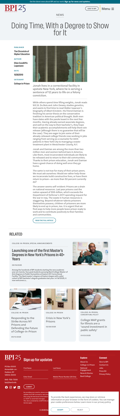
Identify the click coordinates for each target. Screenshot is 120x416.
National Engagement (85, 368)
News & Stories (86, 373)
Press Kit (102, 370)
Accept (60, 410)
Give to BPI (103, 362)
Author (18, 59)
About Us (84, 362)
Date (16, 70)
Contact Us (103, 364)
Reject (80, 410)
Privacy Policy (105, 374)
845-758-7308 (11, 379)
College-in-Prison (22, 83)
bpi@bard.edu (10, 382)
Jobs (101, 367)
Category (19, 79)
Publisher (19, 47)
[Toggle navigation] (107, 8)
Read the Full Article (44, 220)
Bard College (85, 376)
